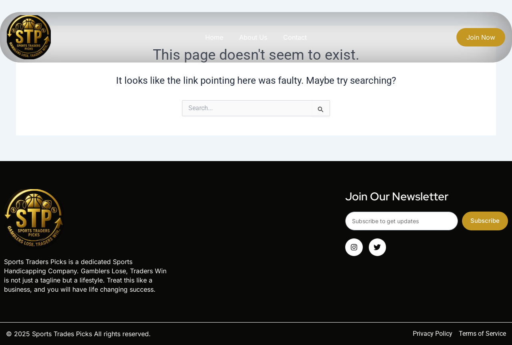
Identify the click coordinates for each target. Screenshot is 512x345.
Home (214, 37)
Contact (295, 37)
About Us (253, 37)
